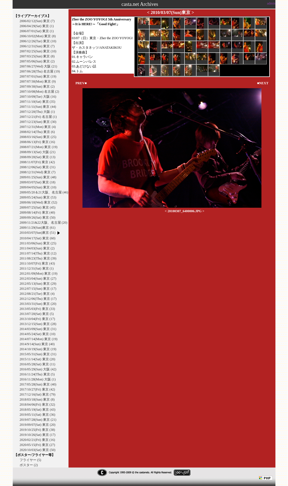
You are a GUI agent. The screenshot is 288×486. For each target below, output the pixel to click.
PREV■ (81, 83)
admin (271, 3)
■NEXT (262, 83)
